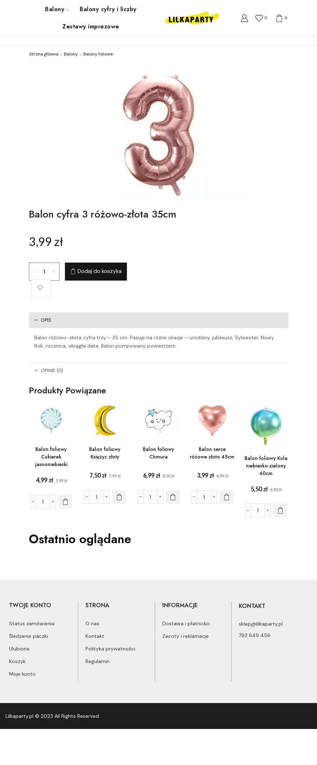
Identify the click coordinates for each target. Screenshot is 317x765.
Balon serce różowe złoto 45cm (212, 453)
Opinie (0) (48, 370)
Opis (42, 320)
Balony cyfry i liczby (108, 9)
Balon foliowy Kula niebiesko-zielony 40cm (266, 466)
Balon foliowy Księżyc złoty (104, 453)
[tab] (159, 320)
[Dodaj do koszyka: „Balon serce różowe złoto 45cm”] (226, 497)
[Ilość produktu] (44, 272)
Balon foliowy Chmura (158, 453)
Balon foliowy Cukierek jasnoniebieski (51, 457)
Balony (57, 9)
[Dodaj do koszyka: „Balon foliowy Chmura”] (173, 497)
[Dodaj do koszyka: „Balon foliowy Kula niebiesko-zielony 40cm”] (280, 510)
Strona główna (43, 54)
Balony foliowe (98, 54)
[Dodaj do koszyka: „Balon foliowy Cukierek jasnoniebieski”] (65, 502)
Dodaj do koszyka (100, 271)
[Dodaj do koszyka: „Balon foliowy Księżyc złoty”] (119, 497)
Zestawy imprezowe (90, 26)
